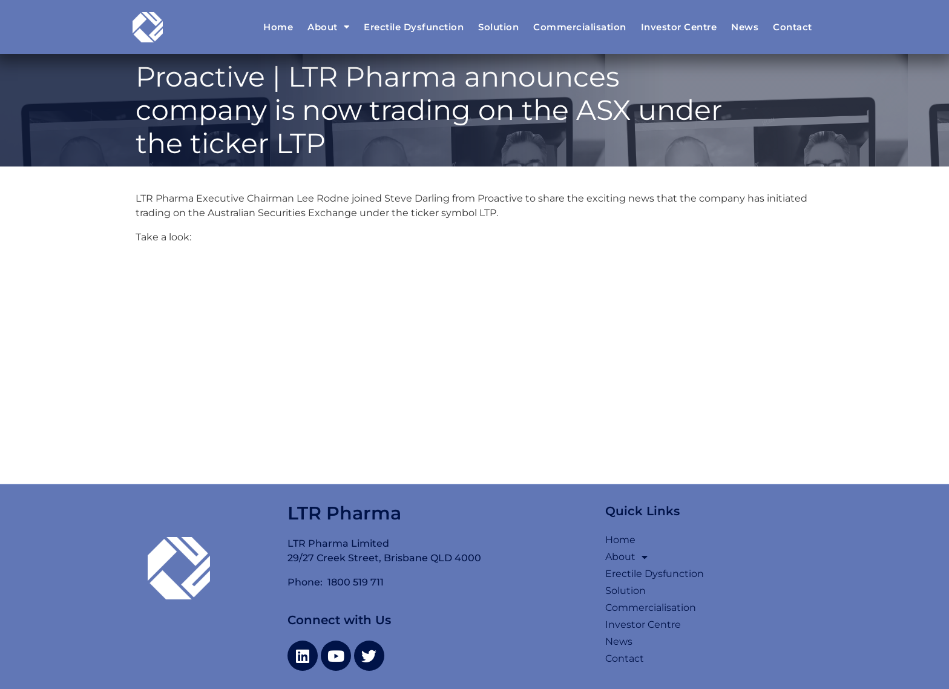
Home (278, 27)
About (328, 27)
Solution (498, 27)
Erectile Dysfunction (414, 27)
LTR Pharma (344, 513)
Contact (792, 27)
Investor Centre (679, 27)
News (744, 27)
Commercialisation (579, 27)
